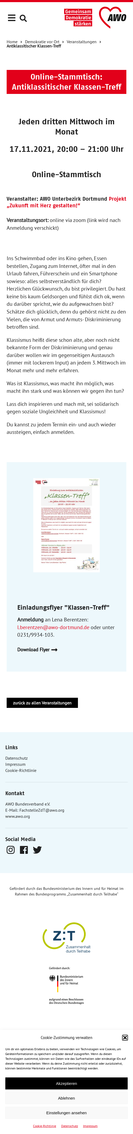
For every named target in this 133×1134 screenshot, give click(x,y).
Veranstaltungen (82, 41)
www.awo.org (17, 816)
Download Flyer (39, 650)
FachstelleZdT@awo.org (41, 810)
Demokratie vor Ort (42, 41)
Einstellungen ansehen (66, 1113)
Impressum (90, 1126)
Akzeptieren (66, 1083)
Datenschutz (69, 1126)
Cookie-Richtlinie (44, 1126)
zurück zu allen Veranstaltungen (42, 702)
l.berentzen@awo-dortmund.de (53, 627)
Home (12, 41)
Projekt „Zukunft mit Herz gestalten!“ (66, 202)
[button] (125, 1037)
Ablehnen (66, 1098)
